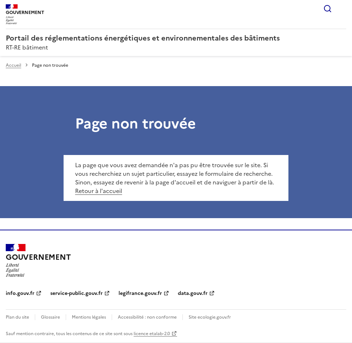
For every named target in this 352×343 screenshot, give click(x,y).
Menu (342, 8)
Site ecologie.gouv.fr (210, 317)
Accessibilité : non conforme (147, 317)
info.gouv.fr (20, 293)
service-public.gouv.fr (76, 293)
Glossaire (50, 317)
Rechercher (327, 8)
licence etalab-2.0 (152, 333)
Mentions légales (89, 317)
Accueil (13, 65)
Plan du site (17, 317)
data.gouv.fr (193, 293)
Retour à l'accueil (98, 191)
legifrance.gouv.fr (140, 293)
